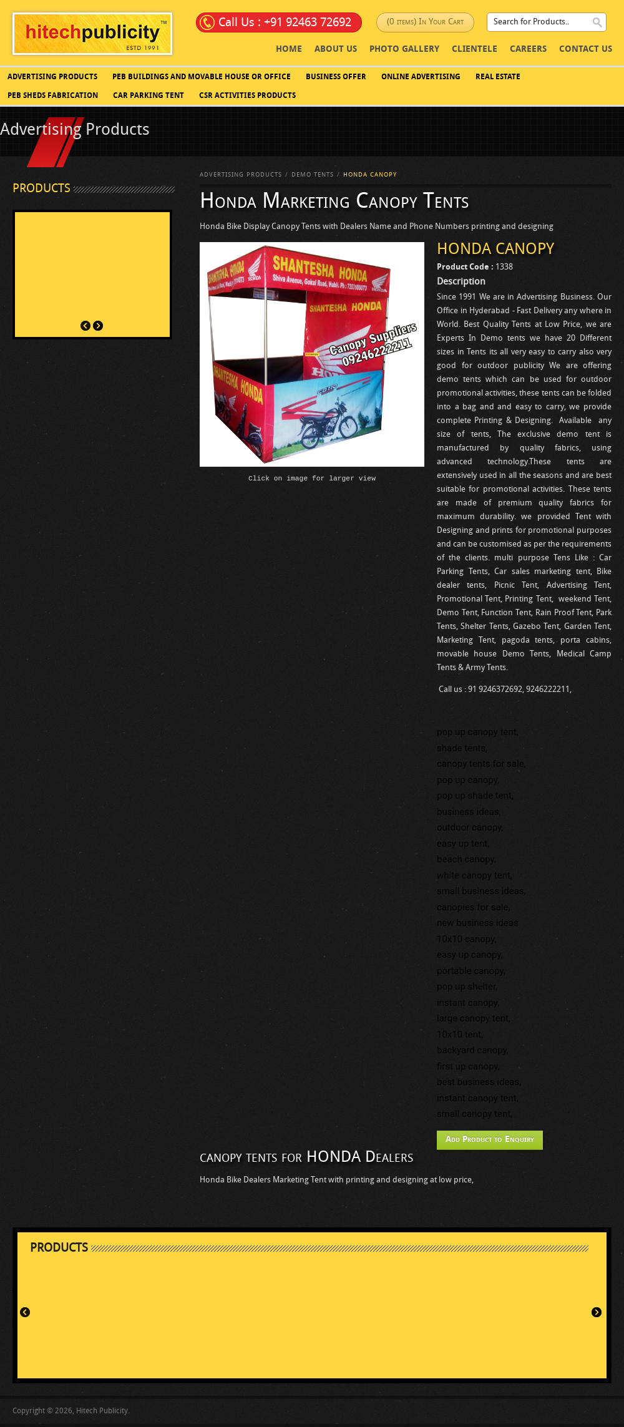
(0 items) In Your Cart (425, 22)
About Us (335, 49)
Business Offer (336, 77)
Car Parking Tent (148, 96)
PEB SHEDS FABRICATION (52, 96)
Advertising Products (52, 77)
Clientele (474, 49)
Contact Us (585, 49)
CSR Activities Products (247, 96)
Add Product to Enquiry (490, 1139)
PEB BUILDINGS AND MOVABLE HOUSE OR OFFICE (201, 77)
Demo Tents (312, 175)
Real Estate (497, 77)
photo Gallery (404, 49)
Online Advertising (421, 77)
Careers (528, 49)
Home (289, 49)
